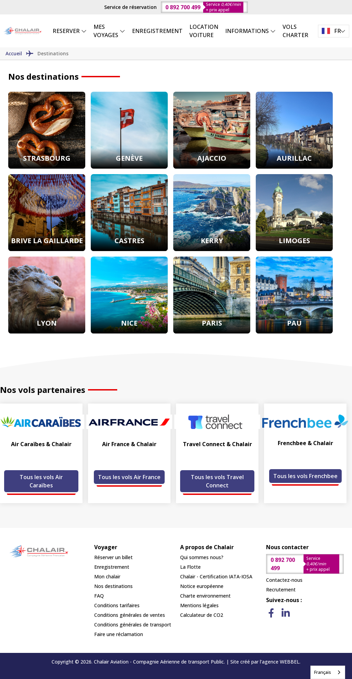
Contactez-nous (284, 580)
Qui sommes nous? (201, 557)
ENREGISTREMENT (157, 31)
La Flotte (190, 567)
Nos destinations (113, 586)
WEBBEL (289, 661)
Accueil (14, 53)
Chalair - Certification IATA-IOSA (216, 576)
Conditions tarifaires (117, 605)
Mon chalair (107, 576)
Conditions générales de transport (132, 624)
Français (322, 672)
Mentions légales (199, 605)
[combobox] (327, 672)
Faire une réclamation (118, 634)
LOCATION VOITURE (203, 31)
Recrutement (281, 589)
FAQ (99, 595)
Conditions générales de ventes (129, 615)
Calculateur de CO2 (201, 615)
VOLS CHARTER (295, 31)
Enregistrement (111, 567)
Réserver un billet (113, 557)
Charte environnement (205, 595)
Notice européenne (201, 586)
